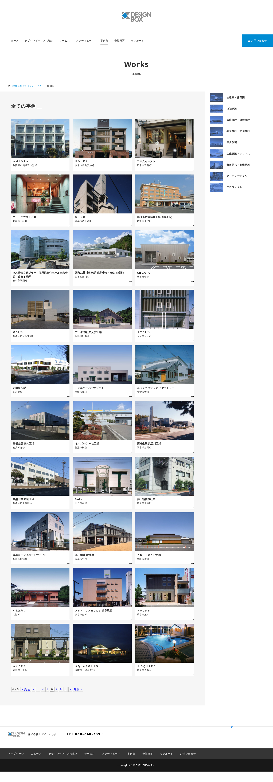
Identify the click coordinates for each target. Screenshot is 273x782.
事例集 (104, 40)
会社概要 (119, 40)
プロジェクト (226, 187)
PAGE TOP (255, 753)
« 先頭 (26, 706)
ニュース (13, 40)
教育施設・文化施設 (230, 131)
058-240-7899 (89, 751)
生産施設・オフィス (230, 153)
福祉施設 (223, 108)
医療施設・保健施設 (230, 119)
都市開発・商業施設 (230, 164)
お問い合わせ (257, 40)
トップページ (16, 764)
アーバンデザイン (228, 176)
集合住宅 (223, 142)
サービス (65, 40)
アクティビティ (85, 40)
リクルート (137, 40)
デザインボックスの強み (39, 40)
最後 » (78, 706)
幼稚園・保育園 (227, 97)
